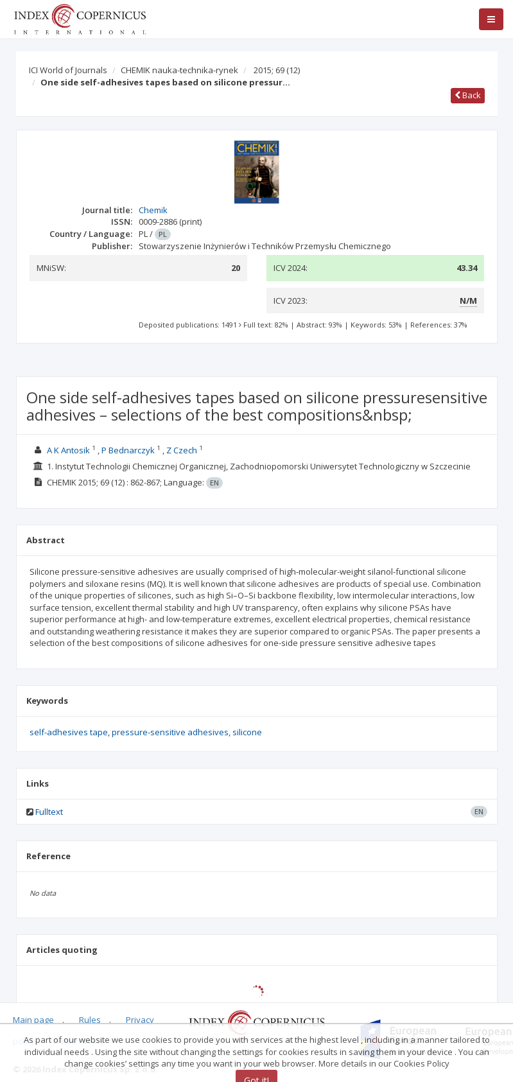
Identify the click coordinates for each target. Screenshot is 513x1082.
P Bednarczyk (128, 450)
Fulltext (49, 811)
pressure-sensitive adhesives (170, 732)
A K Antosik (68, 450)
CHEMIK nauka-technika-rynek (179, 70)
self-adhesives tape (69, 732)
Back (468, 95)
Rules (90, 1019)
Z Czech (181, 450)
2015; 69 (277, 70)
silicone (247, 732)
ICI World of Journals (68, 70)
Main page (33, 1019)
